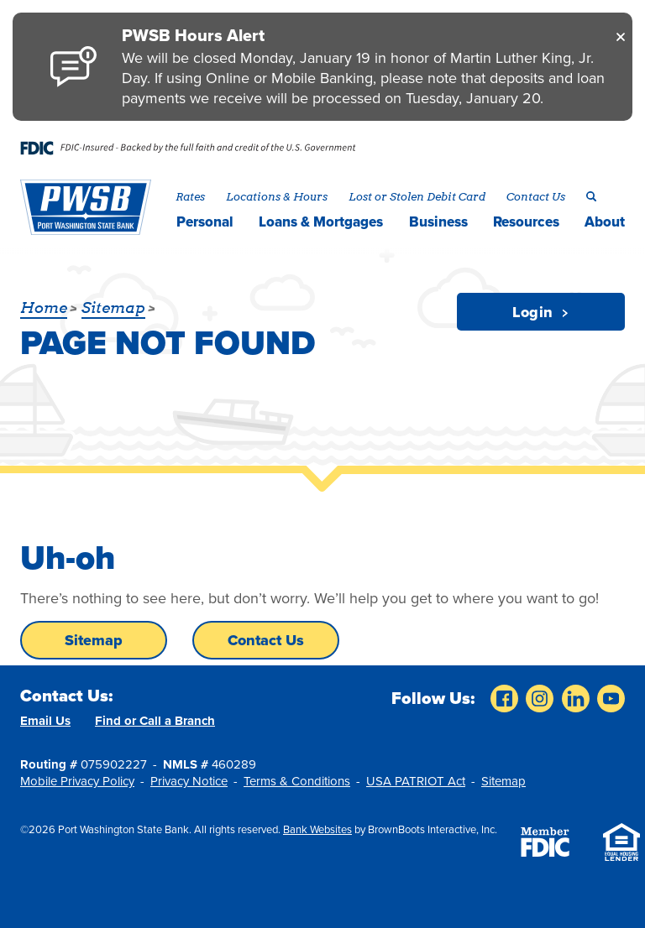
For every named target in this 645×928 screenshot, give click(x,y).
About (605, 222)
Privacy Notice (189, 781)
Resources (526, 222)
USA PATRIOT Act (415, 781)
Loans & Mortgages (321, 222)
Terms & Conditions (297, 781)
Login (540, 312)
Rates (190, 196)
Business (438, 222)
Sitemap (94, 640)
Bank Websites (317, 830)
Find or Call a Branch (155, 720)
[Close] (620, 36)
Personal (204, 222)
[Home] (85, 207)
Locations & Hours (277, 196)
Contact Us (535, 196)
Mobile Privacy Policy (77, 781)
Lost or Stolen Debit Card (417, 196)
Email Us (45, 720)
